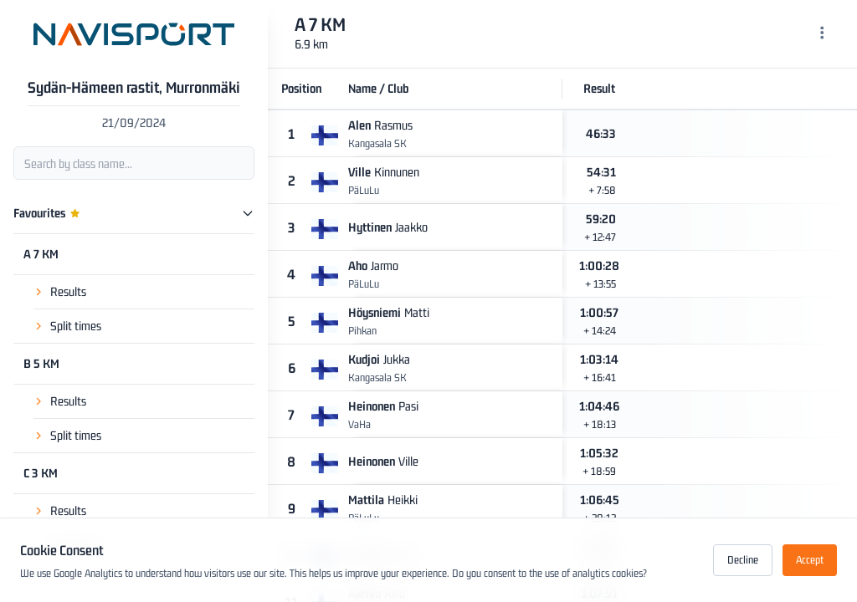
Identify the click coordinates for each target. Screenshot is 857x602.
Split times (75, 326)
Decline (742, 560)
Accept (810, 560)
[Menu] (822, 34)
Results (68, 291)
